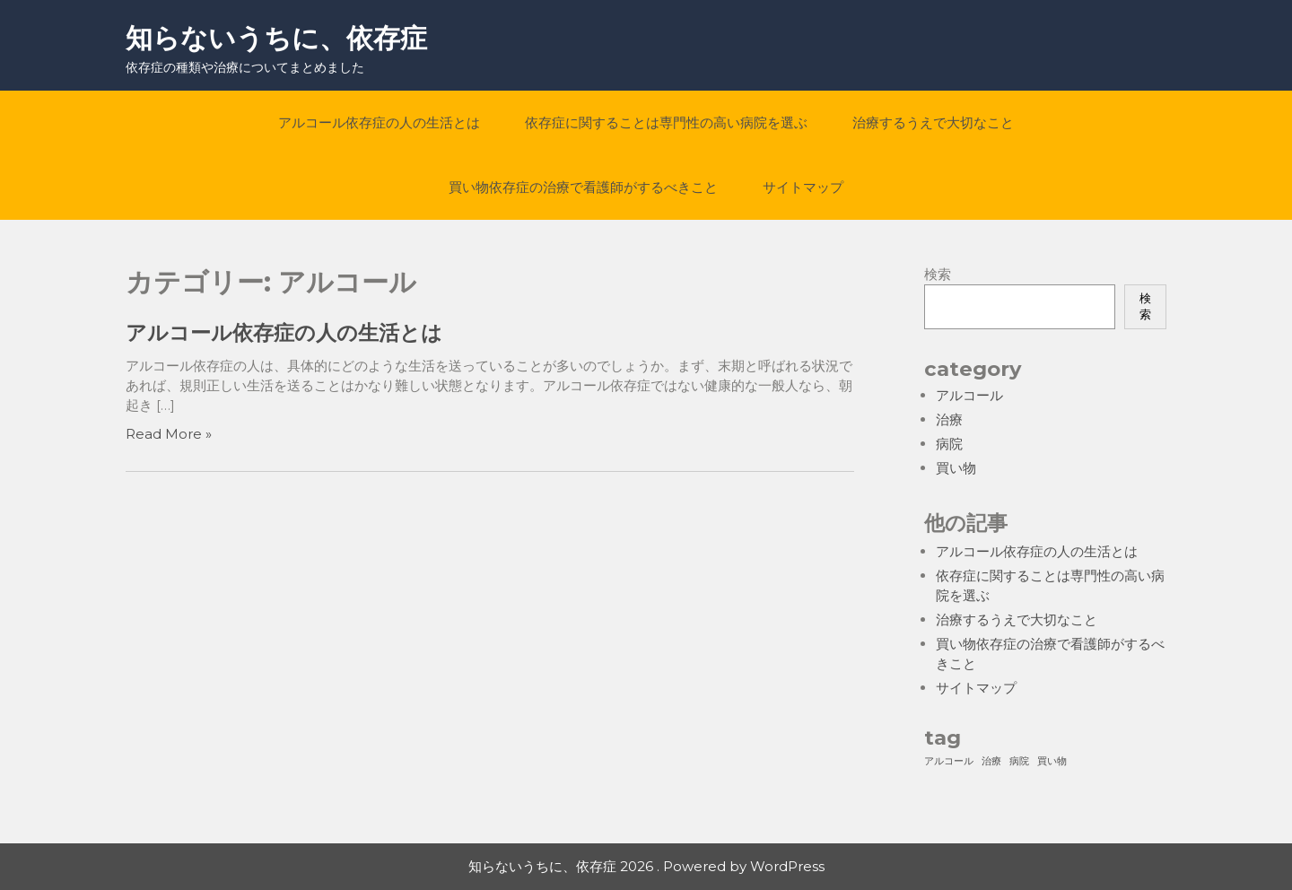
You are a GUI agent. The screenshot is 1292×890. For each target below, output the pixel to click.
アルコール (969, 395)
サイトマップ (803, 187)
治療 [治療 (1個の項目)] (991, 761)
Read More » (169, 433)
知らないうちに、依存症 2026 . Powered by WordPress (646, 866)
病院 (949, 443)
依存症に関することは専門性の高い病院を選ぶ (666, 122)
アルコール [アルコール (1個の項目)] (948, 761)
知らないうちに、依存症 (276, 38)
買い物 (956, 467)
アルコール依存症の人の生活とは (379, 122)
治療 (949, 419)
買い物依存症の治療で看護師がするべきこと (583, 187)
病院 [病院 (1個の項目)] (1019, 761)
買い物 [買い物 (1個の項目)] (1052, 761)
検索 (937, 274)
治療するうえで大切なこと (933, 122)
